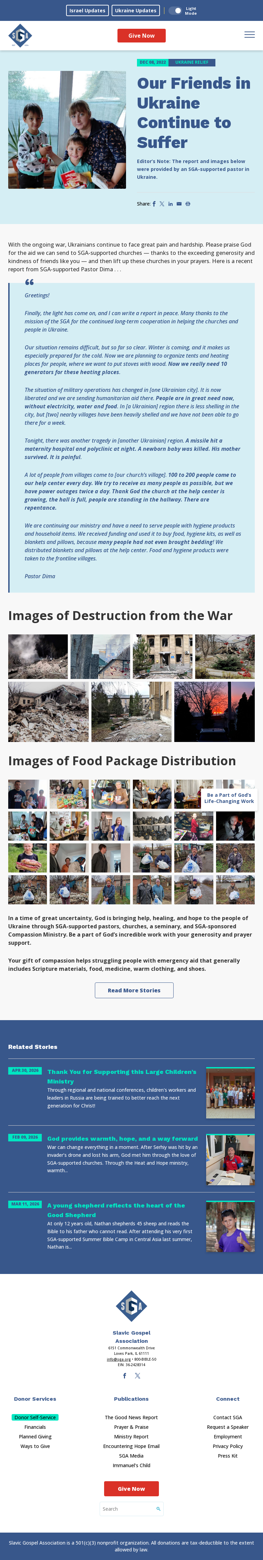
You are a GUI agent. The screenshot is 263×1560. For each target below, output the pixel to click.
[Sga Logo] (20, 36)
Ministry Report (131, 1436)
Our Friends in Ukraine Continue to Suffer (194, 112)
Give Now (141, 35)
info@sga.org (119, 1359)
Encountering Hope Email (131, 1446)
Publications (131, 1399)
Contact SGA (227, 1417)
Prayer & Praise (131, 1427)
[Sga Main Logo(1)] (131, 1306)
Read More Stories (134, 990)
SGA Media (131, 1455)
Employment (228, 1436)
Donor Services (35, 1399)
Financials (35, 1427)
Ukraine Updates (135, 10)
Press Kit (228, 1455)
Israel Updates (87, 10)
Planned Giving (35, 1436)
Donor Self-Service (35, 1417)
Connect (228, 1399)
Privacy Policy (228, 1446)
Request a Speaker (228, 1427)
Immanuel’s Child (131, 1465)
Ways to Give (35, 1446)
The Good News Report (131, 1417)
